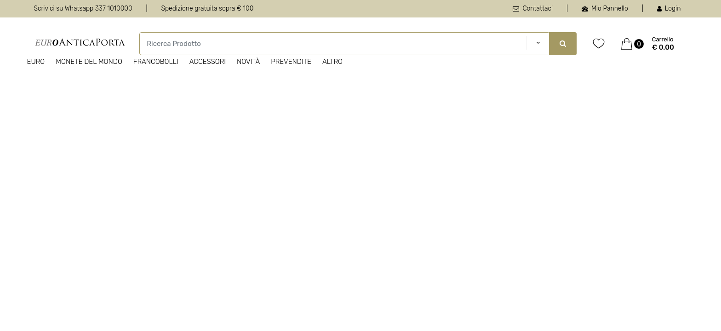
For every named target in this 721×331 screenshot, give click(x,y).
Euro (36, 61)
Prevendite (291, 61)
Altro (332, 61)
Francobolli (155, 61)
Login (669, 8)
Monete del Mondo (89, 61)
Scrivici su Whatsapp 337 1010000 (83, 8)
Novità (248, 61)
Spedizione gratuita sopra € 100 (207, 8)
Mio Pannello (605, 8)
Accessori (207, 61)
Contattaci (533, 8)
